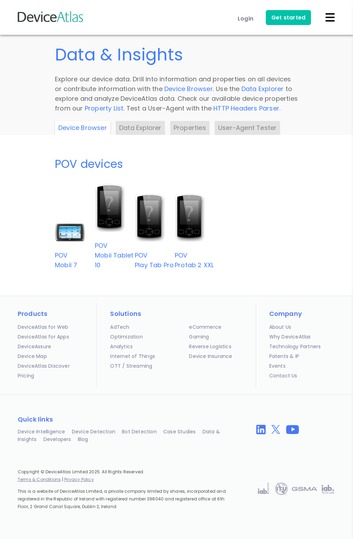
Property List (104, 108)
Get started (288, 18)
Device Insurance (210, 356)
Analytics (121, 346)
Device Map (32, 356)
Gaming (199, 336)
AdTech (119, 327)
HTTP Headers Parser (246, 108)
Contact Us (283, 375)
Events (277, 365)
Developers (57, 439)
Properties (190, 127)
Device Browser (188, 88)
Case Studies (179, 431)
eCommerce (205, 327)
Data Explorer (262, 88)
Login (245, 19)
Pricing (26, 375)
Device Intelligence (41, 431)
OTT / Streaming (131, 365)
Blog (83, 439)
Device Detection (93, 431)
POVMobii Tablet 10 (114, 255)
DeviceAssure (34, 346)
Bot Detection (139, 431)
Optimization (126, 336)
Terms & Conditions (39, 479)
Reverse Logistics (210, 346)
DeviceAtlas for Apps (43, 336)
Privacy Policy (79, 479)
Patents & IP (284, 356)
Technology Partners (295, 346)
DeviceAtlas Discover (44, 365)
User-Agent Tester (247, 127)
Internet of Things (132, 356)
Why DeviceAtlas (290, 336)
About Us (280, 327)
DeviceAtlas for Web (43, 327)
